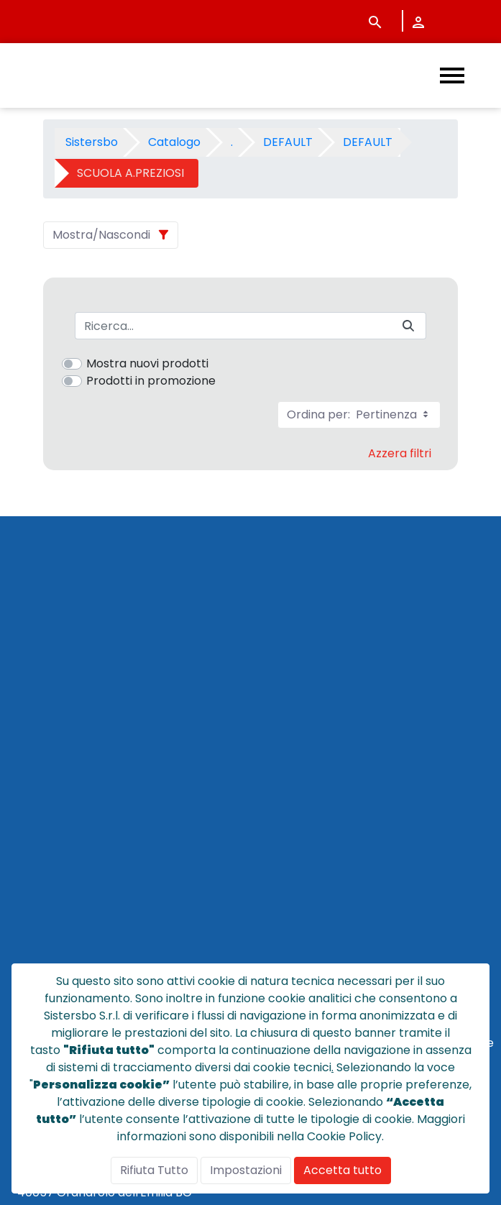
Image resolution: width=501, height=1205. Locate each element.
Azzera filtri (399, 453)
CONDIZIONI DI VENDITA (78, 869)
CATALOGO (44, 800)
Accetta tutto (342, 1170)
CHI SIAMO (41, 818)
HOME (28, 783)
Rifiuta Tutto (154, 1170)
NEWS (28, 835)
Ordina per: (359, 414)
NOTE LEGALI (47, 921)
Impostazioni (246, 1170)
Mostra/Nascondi (101, 234)
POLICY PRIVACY (57, 904)
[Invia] (408, 326)
